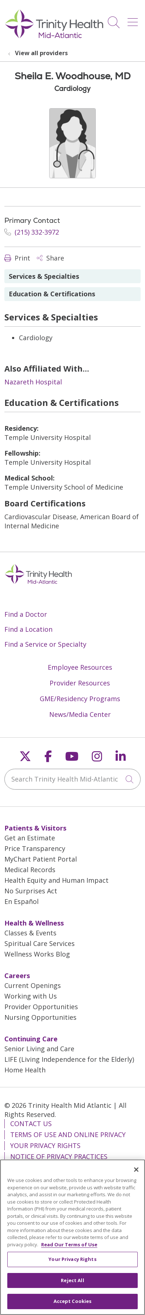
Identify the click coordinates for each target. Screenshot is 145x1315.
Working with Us (30, 996)
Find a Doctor (25, 614)
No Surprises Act (30, 890)
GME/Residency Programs (80, 698)
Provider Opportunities (41, 1006)
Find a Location (28, 629)
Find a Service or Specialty (45, 644)
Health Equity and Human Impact (56, 880)
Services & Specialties (44, 276)
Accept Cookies (73, 1305)
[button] (134, 19)
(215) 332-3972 (31, 232)
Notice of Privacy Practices (58, 1156)
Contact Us (31, 1123)
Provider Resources (80, 683)
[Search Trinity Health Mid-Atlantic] (72, 779)
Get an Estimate (29, 837)
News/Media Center (80, 714)
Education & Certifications (52, 293)
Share (50, 258)
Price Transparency (34, 848)
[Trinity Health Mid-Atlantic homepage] (54, 37)
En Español (21, 901)
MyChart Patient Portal (40, 859)
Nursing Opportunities (40, 1017)
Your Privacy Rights (45, 1145)
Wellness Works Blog (37, 954)
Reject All (72, 1284)
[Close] (136, 1174)
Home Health (25, 1069)
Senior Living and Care (39, 1048)
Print (17, 258)
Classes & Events (30, 932)
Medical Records (29, 869)
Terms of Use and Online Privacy (68, 1134)
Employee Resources (80, 667)
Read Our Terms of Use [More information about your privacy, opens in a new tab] (69, 1248)
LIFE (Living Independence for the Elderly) (69, 1059)
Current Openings (32, 985)
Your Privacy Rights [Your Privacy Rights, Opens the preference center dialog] (72, 1263)
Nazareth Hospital (33, 381)
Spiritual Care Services (39, 943)
